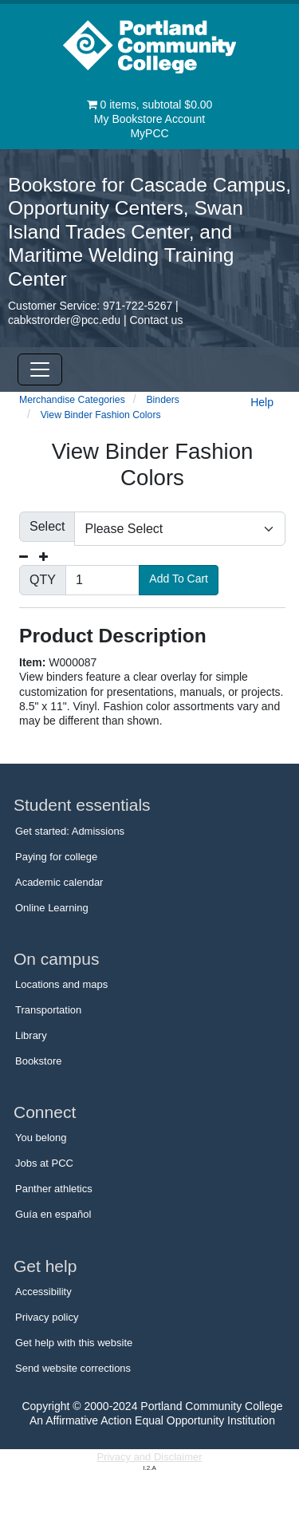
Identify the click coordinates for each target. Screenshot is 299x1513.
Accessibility (43, 1292)
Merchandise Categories (72, 399)
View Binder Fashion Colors (101, 415)
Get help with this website (73, 1343)
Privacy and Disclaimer (149, 1457)
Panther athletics (53, 1189)
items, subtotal (150, 104)
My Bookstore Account (149, 119)
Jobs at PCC (44, 1163)
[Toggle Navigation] (40, 369)
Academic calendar (59, 882)
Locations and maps (61, 984)
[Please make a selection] (179, 529)
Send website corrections (73, 1368)
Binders (162, 399)
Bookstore (38, 1061)
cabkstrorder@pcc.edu (64, 320)
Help (261, 402)
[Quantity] (102, 580)
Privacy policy (46, 1317)
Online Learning (52, 908)
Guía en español (53, 1214)
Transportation (48, 1010)
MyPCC (149, 133)
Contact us (156, 320)
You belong (41, 1138)
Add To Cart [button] (178, 578)
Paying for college (56, 857)
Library (31, 1035)
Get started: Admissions (69, 831)
